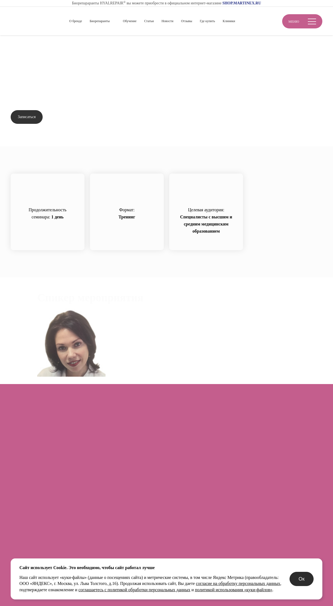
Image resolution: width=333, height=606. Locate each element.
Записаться (27, 117)
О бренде (75, 21)
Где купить (207, 21)
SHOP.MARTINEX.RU (241, 3)
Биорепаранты (100, 21)
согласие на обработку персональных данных (238, 583)
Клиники (229, 21)
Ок (302, 579)
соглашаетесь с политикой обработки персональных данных (134, 589)
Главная (18, 44)
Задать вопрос (67, 117)
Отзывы (186, 21)
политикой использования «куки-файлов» (233, 589)
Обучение (129, 21)
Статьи (149, 21)
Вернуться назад (32, 60)
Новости (168, 21)
